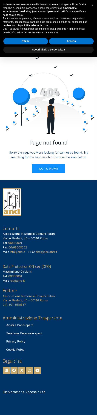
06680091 (15, 243)
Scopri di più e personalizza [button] (48, 49)
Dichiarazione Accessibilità (24, 392)
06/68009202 (17, 247)
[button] (92, 6)
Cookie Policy (15, 349)
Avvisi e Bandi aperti (19, 325)
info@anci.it (17, 252)
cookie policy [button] (16, 15)
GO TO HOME (48, 168)
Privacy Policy (15, 341)
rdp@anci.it (17, 280)
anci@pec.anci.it (46, 252)
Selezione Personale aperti (24, 333)
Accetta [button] (71, 41)
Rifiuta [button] (26, 41)
